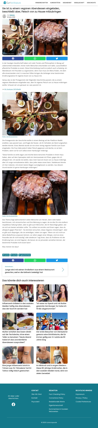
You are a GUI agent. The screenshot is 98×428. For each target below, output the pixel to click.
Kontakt (34, 398)
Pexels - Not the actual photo (9, 136)
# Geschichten (24, 255)
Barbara (12, 15)
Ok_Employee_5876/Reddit (12, 89)
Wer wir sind (36, 394)
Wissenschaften (41, 3)
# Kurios (6, 255)
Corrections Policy (56, 398)
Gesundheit (67, 3)
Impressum (80, 394)
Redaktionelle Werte (57, 402)
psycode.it (35, 402)
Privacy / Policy (81, 398)
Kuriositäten (55, 3)
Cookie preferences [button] (83, 402)
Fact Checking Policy (57, 394)
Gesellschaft (79, 3)
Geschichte (91, 3)
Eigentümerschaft (56, 405)
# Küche (14, 255)
